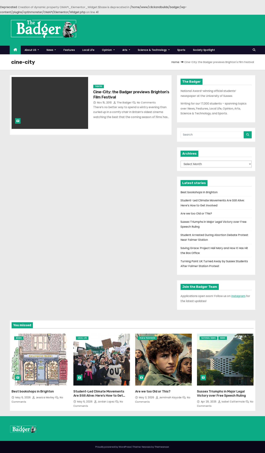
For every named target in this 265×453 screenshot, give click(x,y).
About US (32, 50)
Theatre (98, 86)
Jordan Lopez (104, 401)
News (51, 50)
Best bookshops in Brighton (199, 192)
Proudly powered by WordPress (113, 447)
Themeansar (162, 447)
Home (175, 62)
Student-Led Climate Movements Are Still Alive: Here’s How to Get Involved (98, 396)
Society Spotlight (204, 50)
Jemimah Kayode (169, 397)
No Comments (146, 102)
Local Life (88, 50)
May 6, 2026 (23, 397)
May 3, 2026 (147, 397)
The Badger (122, 102)
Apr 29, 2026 (209, 401)
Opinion (108, 50)
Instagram (238, 296)
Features (69, 50)
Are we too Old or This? (196, 214)
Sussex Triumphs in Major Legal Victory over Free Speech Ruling (221, 393)
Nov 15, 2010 (105, 102)
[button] (254, 50)
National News (208, 338)
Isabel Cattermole (232, 401)
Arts (126, 50)
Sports (181, 50)
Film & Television (147, 338)
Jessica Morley (43, 397)
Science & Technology (154, 50)
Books (19, 338)
